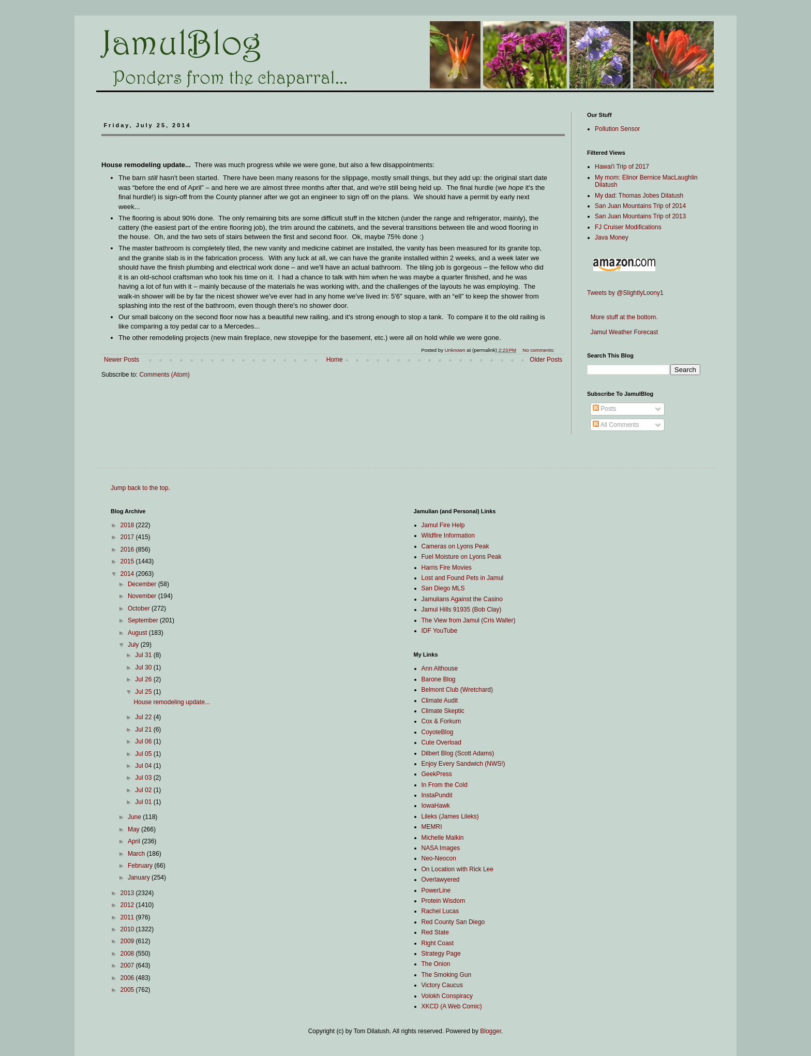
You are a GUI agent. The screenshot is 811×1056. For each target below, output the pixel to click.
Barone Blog (439, 679)
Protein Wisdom (443, 900)
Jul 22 (144, 717)
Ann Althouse (440, 668)
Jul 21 (144, 729)
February (141, 865)
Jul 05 (144, 753)
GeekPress (437, 774)
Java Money (611, 237)
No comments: (539, 350)
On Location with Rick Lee (457, 869)
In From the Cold (445, 785)
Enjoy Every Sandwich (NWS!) (463, 763)
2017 (128, 537)
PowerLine (436, 890)
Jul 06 (144, 741)
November (143, 596)
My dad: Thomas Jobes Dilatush (639, 195)
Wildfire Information (448, 535)
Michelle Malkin (443, 837)
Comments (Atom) (164, 374)
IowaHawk (436, 805)
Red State (435, 932)
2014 (128, 573)
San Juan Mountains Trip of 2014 (640, 206)
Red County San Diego (453, 922)
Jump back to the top (139, 488)
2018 (128, 525)
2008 (128, 953)
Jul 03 (144, 777)
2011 (128, 917)
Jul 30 (144, 667)
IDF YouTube (440, 630)
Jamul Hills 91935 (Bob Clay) (462, 609)
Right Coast (438, 943)
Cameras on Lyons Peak (455, 546)
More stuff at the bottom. (622, 317)
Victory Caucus (442, 985)
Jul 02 (144, 790)
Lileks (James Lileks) (450, 816)
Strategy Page (441, 953)
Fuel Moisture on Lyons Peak (462, 556)
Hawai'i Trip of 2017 (622, 166)
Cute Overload (441, 742)
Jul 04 (144, 765)
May (134, 829)
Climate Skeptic (443, 711)
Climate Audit (440, 700)
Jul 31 (144, 655)
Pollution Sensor (617, 128)
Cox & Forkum (441, 721)
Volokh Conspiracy (447, 996)
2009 (128, 941)
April (135, 841)
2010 (128, 929)
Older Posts (546, 359)
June (135, 817)
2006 (128, 977)
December (143, 584)
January (140, 877)
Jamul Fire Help (443, 525)
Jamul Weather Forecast (622, 332)
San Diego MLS (443, 588)
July (134, 644)
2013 (128, 893)
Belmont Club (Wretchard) (457, 689)
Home (334, 359)
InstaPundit (437, 795)
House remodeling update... (171, 702)
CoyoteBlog (438, 732)
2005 (128, 989)
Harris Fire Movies (447, 567)
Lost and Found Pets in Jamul (463, 578)
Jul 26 (144, 679)
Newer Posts (121, 359)
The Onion (436, 964)
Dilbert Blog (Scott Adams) (458, 753)
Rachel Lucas (440, 911)
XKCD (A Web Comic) (452, 1006)
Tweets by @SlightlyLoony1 (625, 292)
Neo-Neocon (439, 858)
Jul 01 (144, 802)
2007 (128, 965)
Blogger (490, 1031)
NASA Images (441, 848)
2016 (128, 549)
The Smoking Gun (447, 974)
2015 (128, 561)
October (140, 608)
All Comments (616, 424)
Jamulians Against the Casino (462, 599)
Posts (604, 408)
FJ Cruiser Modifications (628, 227)
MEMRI (432, 826)
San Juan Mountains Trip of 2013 (640, 216)
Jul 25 (144, 691)
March (137, 853)
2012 (128, 905)
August (138, 632)
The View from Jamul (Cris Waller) (469, 620)
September (144, 620)
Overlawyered (441, 879)
